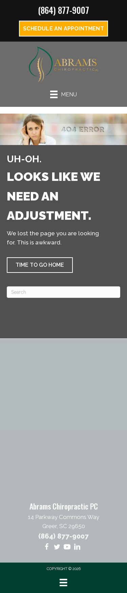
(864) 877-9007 (63, 10)
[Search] (63, 292)
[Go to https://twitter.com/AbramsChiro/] (57, 547)
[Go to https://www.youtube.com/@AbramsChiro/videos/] (67, 547)
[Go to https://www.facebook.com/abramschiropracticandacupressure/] (46, 547)
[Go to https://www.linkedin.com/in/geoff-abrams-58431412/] (77, 547)
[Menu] (63, 94)
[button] (40, 265)
